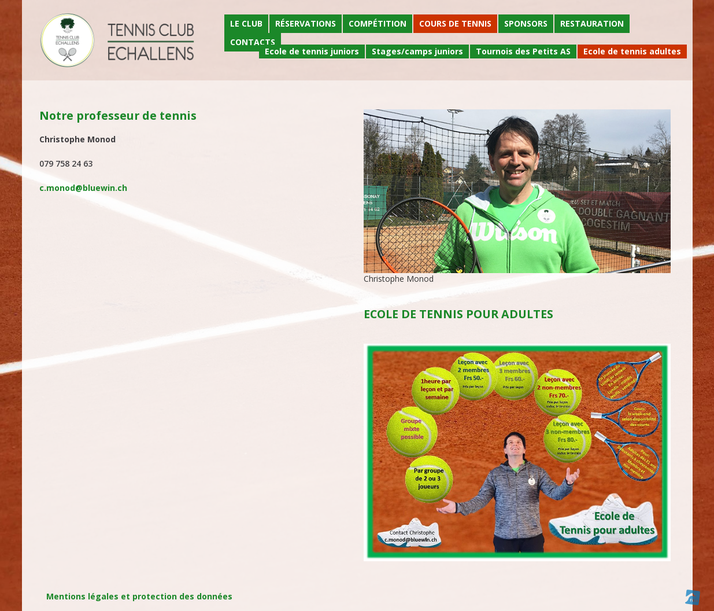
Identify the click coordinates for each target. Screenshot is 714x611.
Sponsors (525, 23)
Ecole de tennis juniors (312, 51)
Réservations (305, 23)
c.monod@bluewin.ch (83, 187)
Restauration (592, 23)
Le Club (246, 23)
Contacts (252, 41)
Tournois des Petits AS (523, 51)
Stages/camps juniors (417, 51)
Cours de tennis (455, 23)
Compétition (377, 23)
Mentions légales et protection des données (139, 596)
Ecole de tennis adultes (632, 51)
